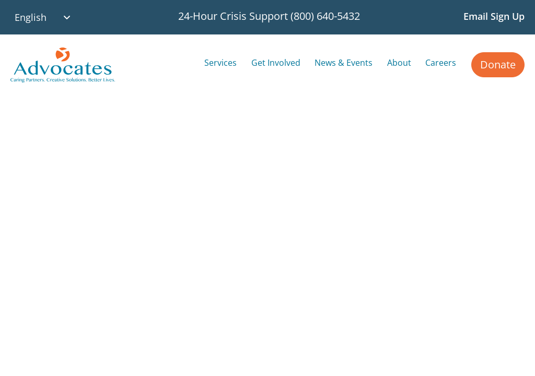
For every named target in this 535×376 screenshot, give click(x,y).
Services (220, 62)
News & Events (344, 62)
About (399, 62)
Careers (440, 62)
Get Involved (275, 62)
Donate (498, 64)
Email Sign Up (494, 16)
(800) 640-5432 (325, 16)
